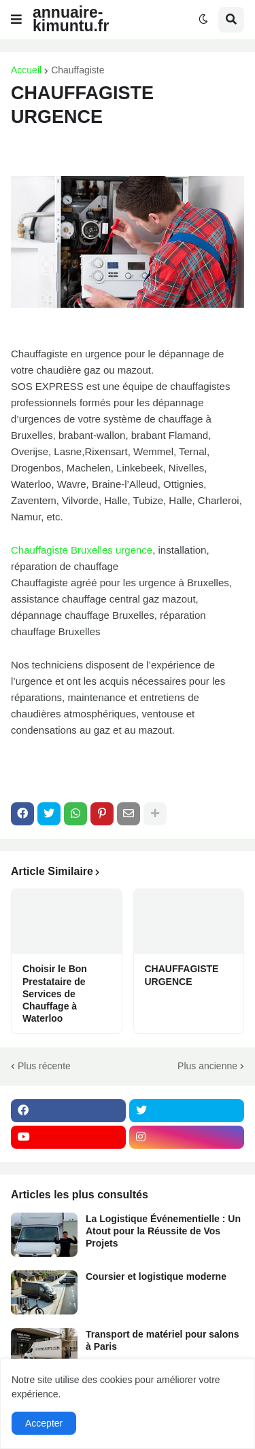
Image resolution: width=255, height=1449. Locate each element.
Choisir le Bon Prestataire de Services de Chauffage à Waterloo (54, 993)
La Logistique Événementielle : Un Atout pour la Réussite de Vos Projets (163, 1231)
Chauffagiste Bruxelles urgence (81, 550)
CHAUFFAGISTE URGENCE (182, 974)
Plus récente (44, 1065)
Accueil (26, 70)
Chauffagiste (77, 70)
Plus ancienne (207, 1065)
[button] (16, 19)
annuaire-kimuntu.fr (71, 19)
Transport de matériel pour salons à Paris (162, 1340)
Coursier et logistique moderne (156, 1276)
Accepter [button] (44, 1423)
